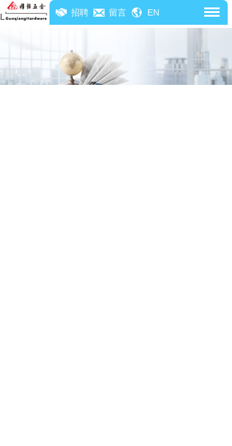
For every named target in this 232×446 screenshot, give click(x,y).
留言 (117, 12)
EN (153, 12)
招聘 (79, 12)
